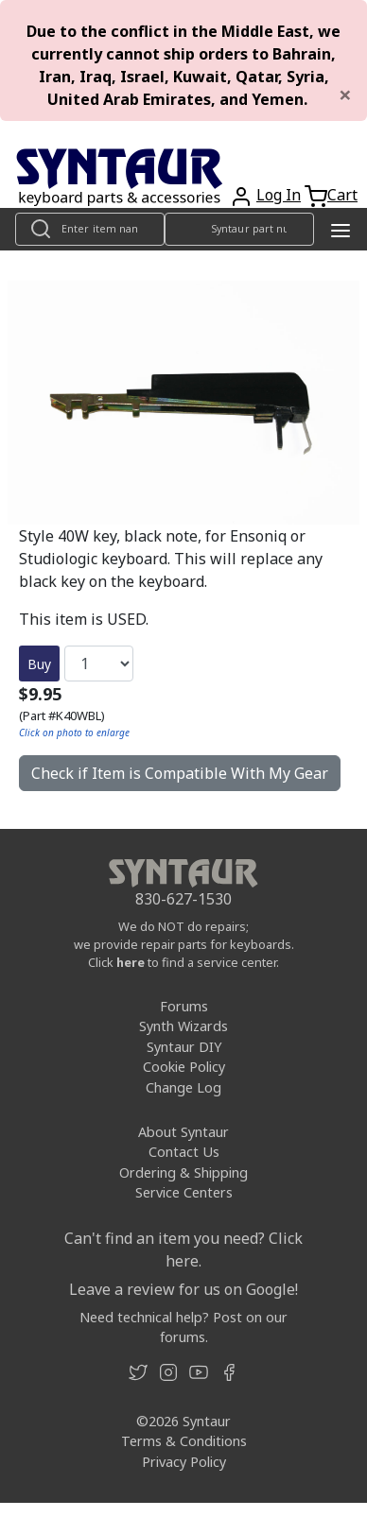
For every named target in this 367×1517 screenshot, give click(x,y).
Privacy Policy (184, 1462)
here (130, 962)
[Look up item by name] (90, 229)
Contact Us (184, 1152)
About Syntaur (183, 1132)
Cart (342, 194)
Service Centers (184, 1192)
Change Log (183, 1087)
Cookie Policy (184, 1067)
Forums (184, 1006)
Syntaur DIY (184, 1047)
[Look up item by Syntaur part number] (239, 229)
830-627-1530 (183, 898)
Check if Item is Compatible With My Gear (179, 773)
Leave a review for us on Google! (183, 1289)
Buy (39, 664)
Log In (278, 194)
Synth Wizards (183, 1026)
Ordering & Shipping (183, 1172)
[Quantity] (98, 663)
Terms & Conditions (184, 1441)
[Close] (345, 94)
